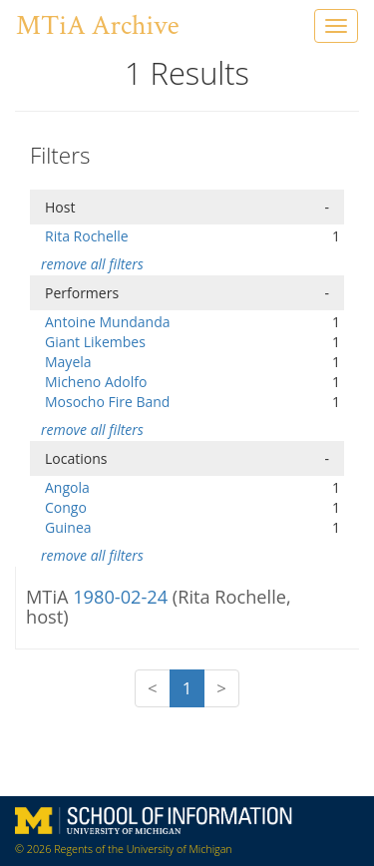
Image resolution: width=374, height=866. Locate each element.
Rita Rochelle (87, 235)
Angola (67, 487)
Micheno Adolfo (96, 381)
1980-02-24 (123, 597)
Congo (66, 507)
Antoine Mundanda (108, 321)
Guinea (68, 527)
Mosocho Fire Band (107, 401)
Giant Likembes (95, 341)
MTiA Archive (97, 25)
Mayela (68, 361)
